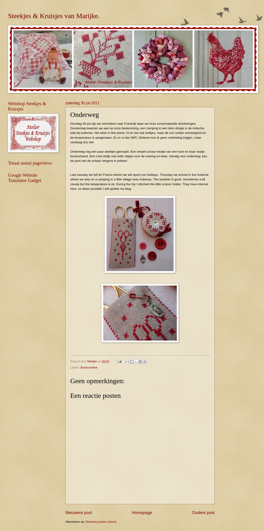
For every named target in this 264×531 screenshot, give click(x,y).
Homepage (142, 512)
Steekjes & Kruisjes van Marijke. (54, 15)
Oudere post (203, 512)
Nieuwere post (78, 512)
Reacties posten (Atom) (101, 521)
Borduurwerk (89, 367)
